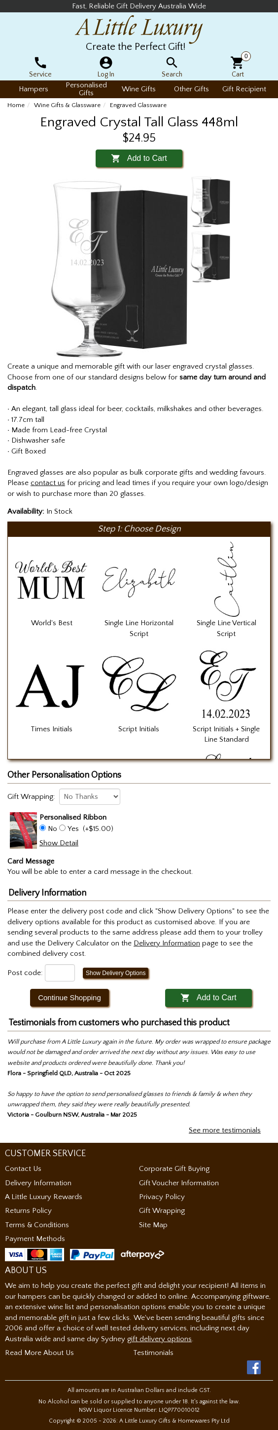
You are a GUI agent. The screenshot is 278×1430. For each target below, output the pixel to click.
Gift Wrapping (162, 1210)
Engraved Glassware (138, 105)
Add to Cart (139, 158)
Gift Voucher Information (179, 1183)
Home (16, 105)
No (52, 829)
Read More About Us (39, 1353)
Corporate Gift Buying (174, 1169)
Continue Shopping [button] (69, 997)
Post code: (25, 973)
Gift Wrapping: (31, 796)
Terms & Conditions (37, 1225)
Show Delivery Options (115, 973)
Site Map (153, 1225)
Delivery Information (38, 1183)
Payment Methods (35, 1239)
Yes (73, 829)
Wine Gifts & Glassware (67, 105)
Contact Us (23, 1169)
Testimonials (153, 1353)
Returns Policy (28, 1210)
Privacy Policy (162, 1197)
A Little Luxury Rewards (43, 1197)
